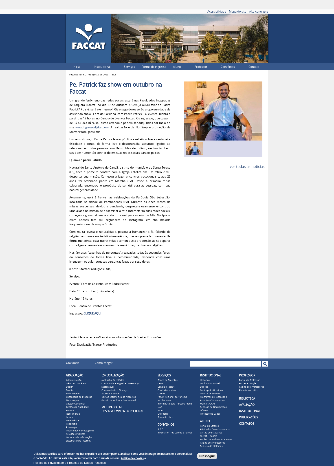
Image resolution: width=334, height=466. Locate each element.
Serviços (129, 66)
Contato (253, 66)
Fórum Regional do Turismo (172, 397)
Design (69, 387)
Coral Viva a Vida (167, 390)
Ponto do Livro (165, 417)
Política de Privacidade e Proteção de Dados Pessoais (69, 462)
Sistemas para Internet (78, 441)
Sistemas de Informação (79, 437)
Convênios (228, 66)
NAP (160, 407)
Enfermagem (72, 393)
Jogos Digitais (73, 414)
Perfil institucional (210, 383)
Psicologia (71, 427)
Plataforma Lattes (248, 390)
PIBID (160, 429)
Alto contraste (258, 11)
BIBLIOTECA (247, 398)
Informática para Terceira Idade (175, 403)
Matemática (72, 420)
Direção (204, 387)
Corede (161, 393)
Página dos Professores (212, 443)
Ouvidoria (72, 363)
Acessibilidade (216, 11)
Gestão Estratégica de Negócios (118, 397)
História (70, 410)
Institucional (102, 66)
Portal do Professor (249, 380)
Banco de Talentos (168, 380)
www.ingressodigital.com (92, 127)
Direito (69, 390)
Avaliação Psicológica (112, 380)
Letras (69, 417)
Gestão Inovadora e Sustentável (118, 400)
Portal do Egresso (209, 426)
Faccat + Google (208, 436)
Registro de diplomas (211, 446)
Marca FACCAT (207, 403)
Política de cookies (210, 393)
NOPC (161, 410)
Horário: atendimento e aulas (216, 439)
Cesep (161, 383)
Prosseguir (207, 456)
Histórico (205, 380)
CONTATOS (246, 423)
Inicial (76, 66)
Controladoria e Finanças (114, 390)
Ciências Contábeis (76, 383)
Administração (73, 380)
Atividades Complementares (215, 429)
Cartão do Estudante (211, 432)
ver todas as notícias (247, 167)
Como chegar (103, 363)
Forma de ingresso (154, 66)
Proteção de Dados (210, 414)
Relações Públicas (75, 434)
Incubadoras (164, 400)
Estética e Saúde (110, 393)
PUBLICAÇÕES (248, 417)
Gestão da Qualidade (77, 407)
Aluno (177, 66)
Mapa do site (237, 11)
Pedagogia (71, 424)
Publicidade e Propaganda (80, 430)
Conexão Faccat (166, 387)
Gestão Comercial (75, 403)
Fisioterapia (72, 400)
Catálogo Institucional (212, 390)
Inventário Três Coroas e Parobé (175, 432)
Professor (200, 66)
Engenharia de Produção (79, 397)
